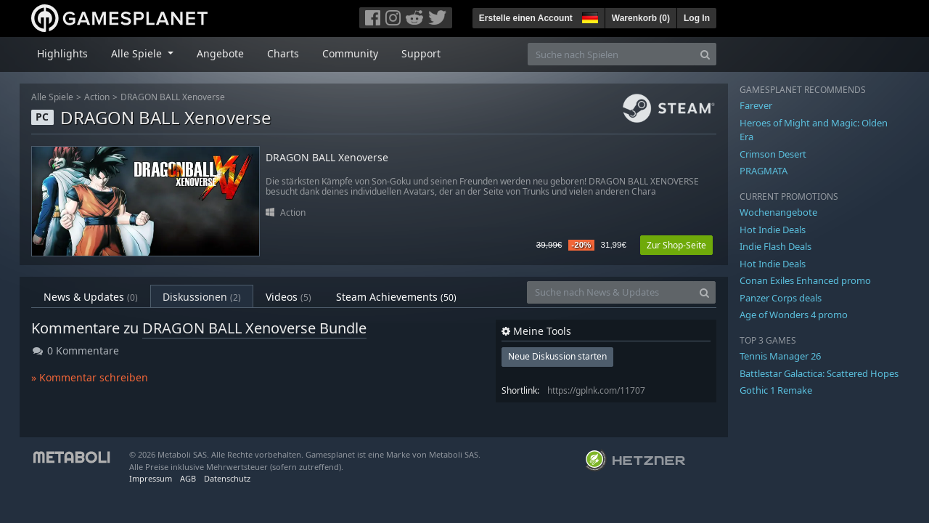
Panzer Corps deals (781, 297)
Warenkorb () (641, 18)
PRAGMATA (763, 170)
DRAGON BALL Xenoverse (172, 97)
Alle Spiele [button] (138, 53)
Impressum (150, 478)
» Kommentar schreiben (89, 377)
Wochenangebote (778, 212)
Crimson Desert (773, 154)
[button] (588, 16)
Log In (697, 18)
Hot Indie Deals (773, 229)
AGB (188, 478)
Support (421, 53)
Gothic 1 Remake (776, 390)
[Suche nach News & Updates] (610, 292)
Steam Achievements (396, 297)
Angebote (220, 53)
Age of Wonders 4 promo (794, 314)
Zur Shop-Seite (676, 245)
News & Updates (91, 297)
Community (350, 53)
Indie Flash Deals (775, 246)
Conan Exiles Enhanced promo (805, 280)
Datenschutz (227, 478)
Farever (756, 105)
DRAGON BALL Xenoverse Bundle (254, 328)
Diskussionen (202, 297)
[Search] (705, 54)
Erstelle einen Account (526, 18)
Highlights (62, 53)
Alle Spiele (52, 97)
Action (97, 97)
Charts (283, 53)
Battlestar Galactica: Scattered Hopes (819, 373)
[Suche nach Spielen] (611, 54)
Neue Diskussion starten (557, 356)
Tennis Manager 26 (780, 355)
